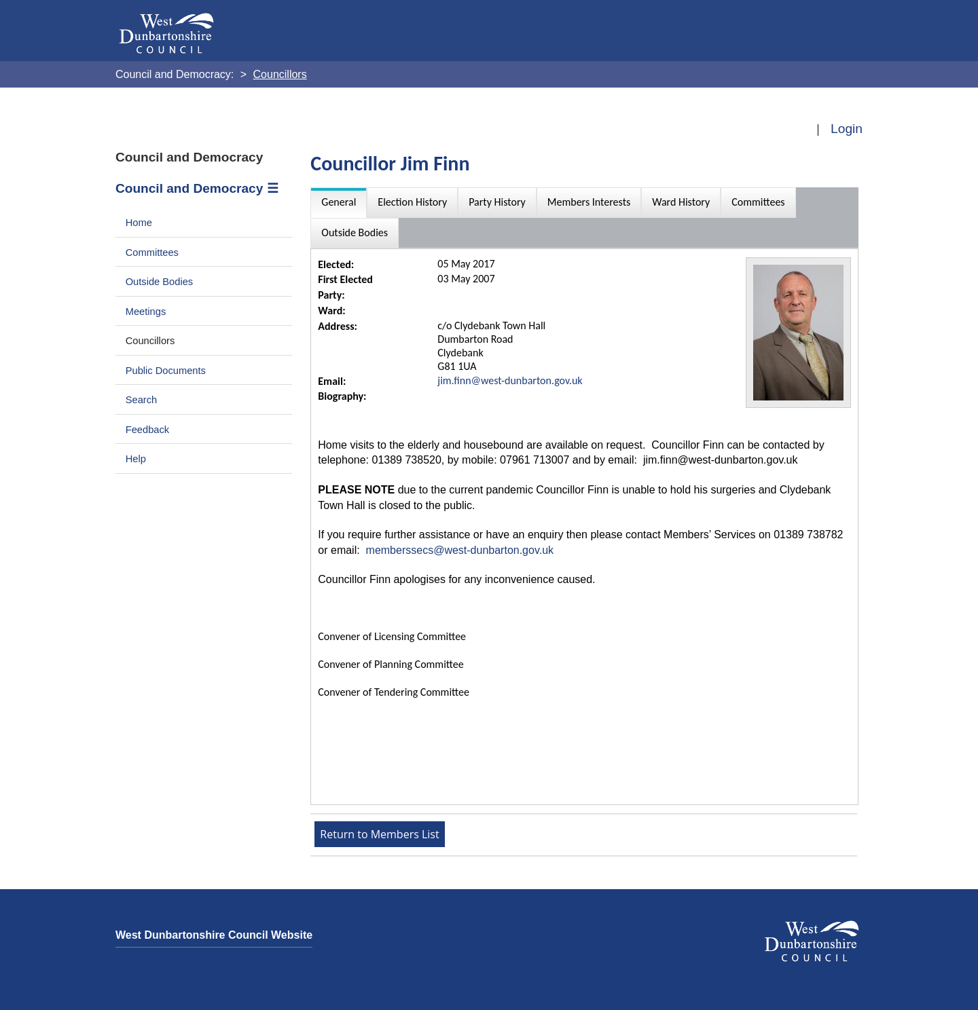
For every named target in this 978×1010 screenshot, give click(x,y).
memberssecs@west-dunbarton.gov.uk (460, 550)
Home (139, 222)
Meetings (146, 311)
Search (142, 399)
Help (136, 458)
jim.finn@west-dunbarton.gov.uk (509, 380)
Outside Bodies (160, 281)
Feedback (147, 429)
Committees (152, 252)
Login (847, 128)
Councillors (150, 340)
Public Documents (166, 370)
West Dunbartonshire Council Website (213, 935)
